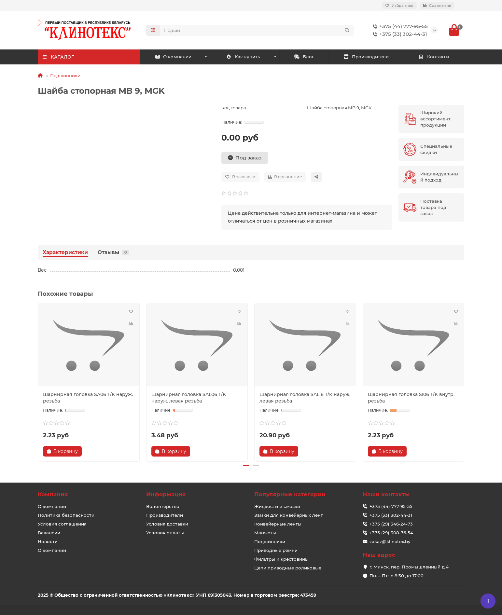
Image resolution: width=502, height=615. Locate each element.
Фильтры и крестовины (281, 559)
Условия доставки (167, 523)
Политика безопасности (66, 515)
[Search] (257, 30)
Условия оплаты (165, 532)
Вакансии (49, 532)
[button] (246, 465)
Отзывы (113, 252)
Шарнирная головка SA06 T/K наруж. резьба (88, 397)
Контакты (433, 56)
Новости (48, 541)
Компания (53, 494)
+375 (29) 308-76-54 (391, 532)
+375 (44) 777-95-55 (399, 26)
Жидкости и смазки (277, 506)
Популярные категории (290, 494)
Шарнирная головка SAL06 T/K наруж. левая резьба (188, 397)
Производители (366, 56)
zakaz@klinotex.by (390, 541)
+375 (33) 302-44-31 (398, 34)
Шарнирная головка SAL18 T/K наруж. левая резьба (304, 397)
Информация (166, 494)
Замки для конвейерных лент (288, 515)
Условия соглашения (62, 523)
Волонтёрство (162, 506)
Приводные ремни (276, 550)
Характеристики (65, 252)
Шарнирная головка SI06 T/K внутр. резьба (411, 397)
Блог (304, 56)
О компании (173, 56)
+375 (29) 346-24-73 (391, 523)
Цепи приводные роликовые (287, 567)
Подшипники (65, 75)
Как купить (243, 56)
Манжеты (265, 532)
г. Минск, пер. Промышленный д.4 (409, 566)
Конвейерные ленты (277, 523)
